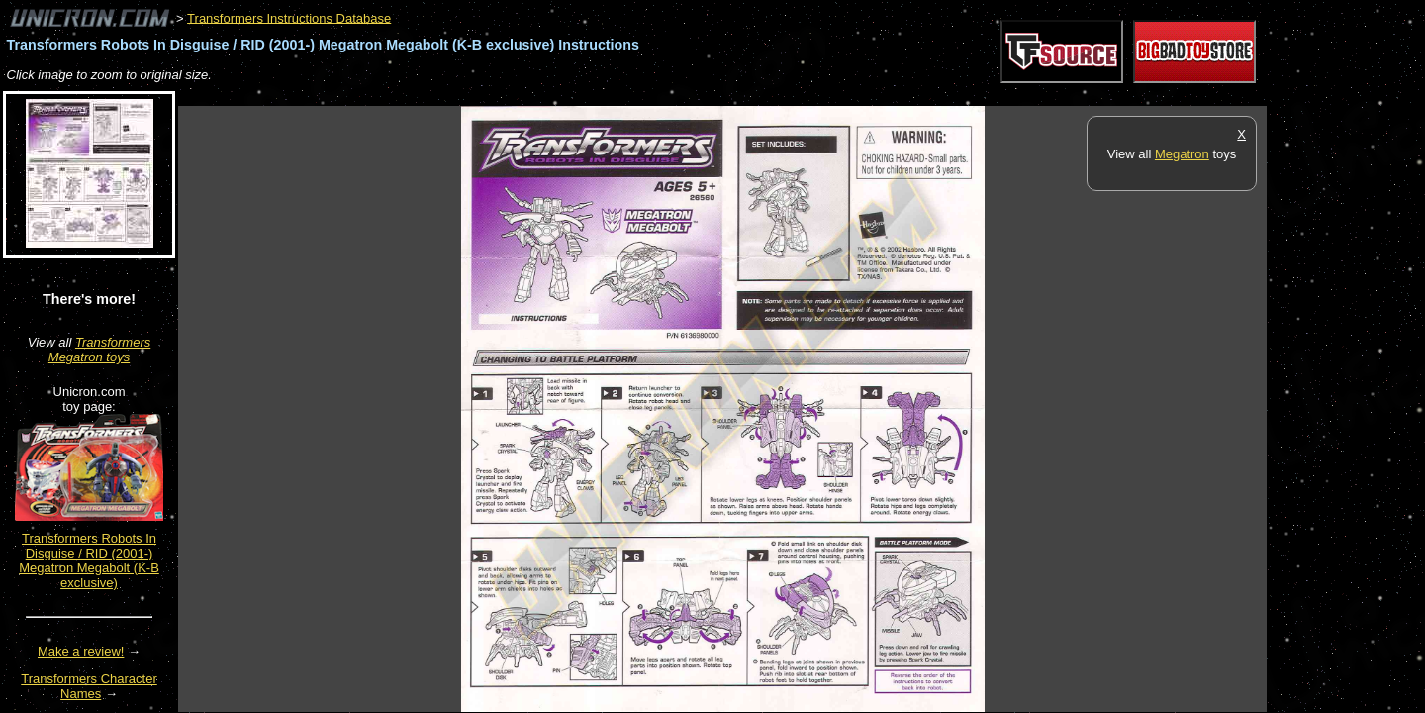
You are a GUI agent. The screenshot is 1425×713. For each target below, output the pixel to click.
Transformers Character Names (89, 686)
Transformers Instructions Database (289, 17)
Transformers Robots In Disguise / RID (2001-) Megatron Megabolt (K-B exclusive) (89, 560)
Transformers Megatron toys (99, 349)
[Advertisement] (538, 95)
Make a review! (81, 651)
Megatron (1182, 154)
